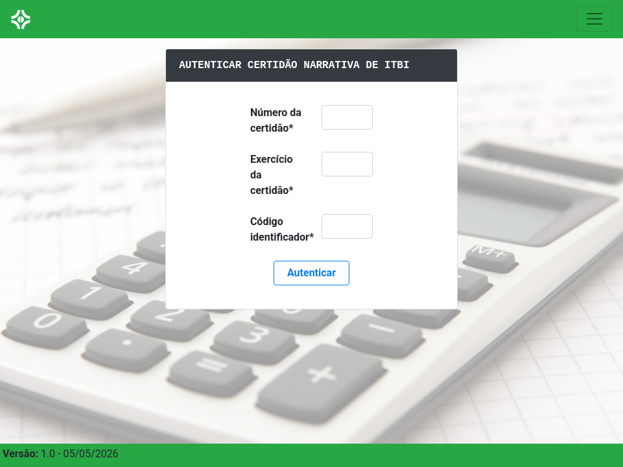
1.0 (48, 454)
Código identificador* (282, 229)
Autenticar (311, 273)
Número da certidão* (275, 120)
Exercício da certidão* (272, 175)
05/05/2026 (90, 454)
